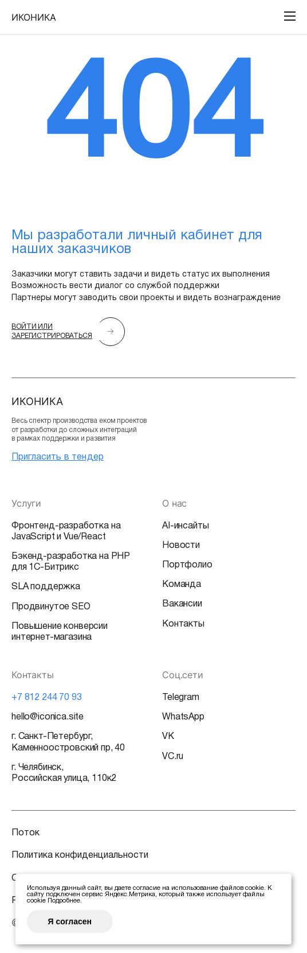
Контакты (183, 624)
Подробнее (64, 901)
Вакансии (182, 604)
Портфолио (187, 565)
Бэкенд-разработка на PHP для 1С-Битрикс (70, 562)
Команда (181, 585)
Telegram (180, 698)
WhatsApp (183, 717)
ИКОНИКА (33, 17)
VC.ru (172, 757)
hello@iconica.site (47, 717)
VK (168, 737)
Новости (181, 546)
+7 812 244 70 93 (46, 698)
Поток (25, 833)
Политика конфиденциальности (79, 855)
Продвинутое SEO (50, 607)
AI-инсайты (185, 526)
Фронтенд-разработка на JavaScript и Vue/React (65, 531)
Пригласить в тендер (57, 457)
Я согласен (70, 921)
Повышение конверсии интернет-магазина (59, 632)
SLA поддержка (45, 587)
